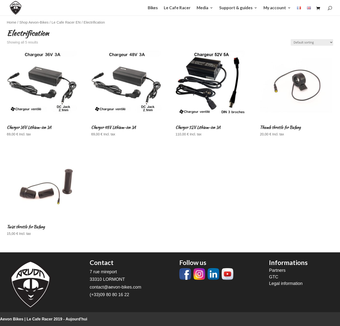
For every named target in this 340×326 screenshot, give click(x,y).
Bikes (153, 8)
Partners (277, 270)
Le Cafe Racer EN (66, 22)
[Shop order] (312, 42)
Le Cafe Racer (177, 8)
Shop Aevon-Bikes (34, 22)
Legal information (286, 283)
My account (274, 8)
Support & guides (236, 8)
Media (202, 8)
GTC (273, 276)
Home (11, 22)
